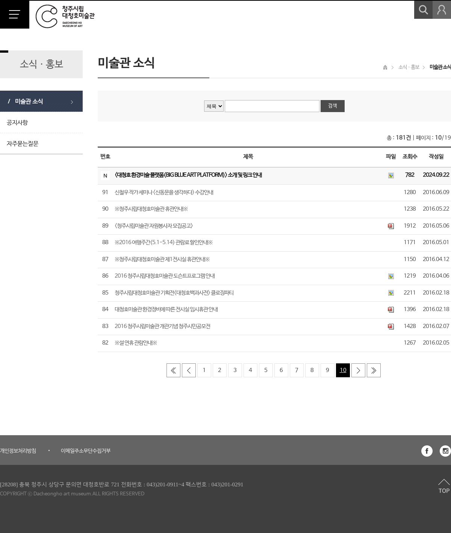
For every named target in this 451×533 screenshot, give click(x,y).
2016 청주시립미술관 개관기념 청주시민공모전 (162, 326)
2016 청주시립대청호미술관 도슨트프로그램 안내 (165, 276)
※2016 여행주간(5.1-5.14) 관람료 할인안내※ (163, 242)
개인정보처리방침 (18, 451)
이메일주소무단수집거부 (85, 451)
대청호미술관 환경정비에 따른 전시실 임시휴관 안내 (166, 309)
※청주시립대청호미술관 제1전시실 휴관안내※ (162, 259)
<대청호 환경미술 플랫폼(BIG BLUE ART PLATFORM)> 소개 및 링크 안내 (188, 175)
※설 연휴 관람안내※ (136, 343)
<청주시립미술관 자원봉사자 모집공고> (154, 226)
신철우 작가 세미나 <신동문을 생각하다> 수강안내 (164, 192)
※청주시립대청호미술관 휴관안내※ (151, 209)
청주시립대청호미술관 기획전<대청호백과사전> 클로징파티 (174, 293)
